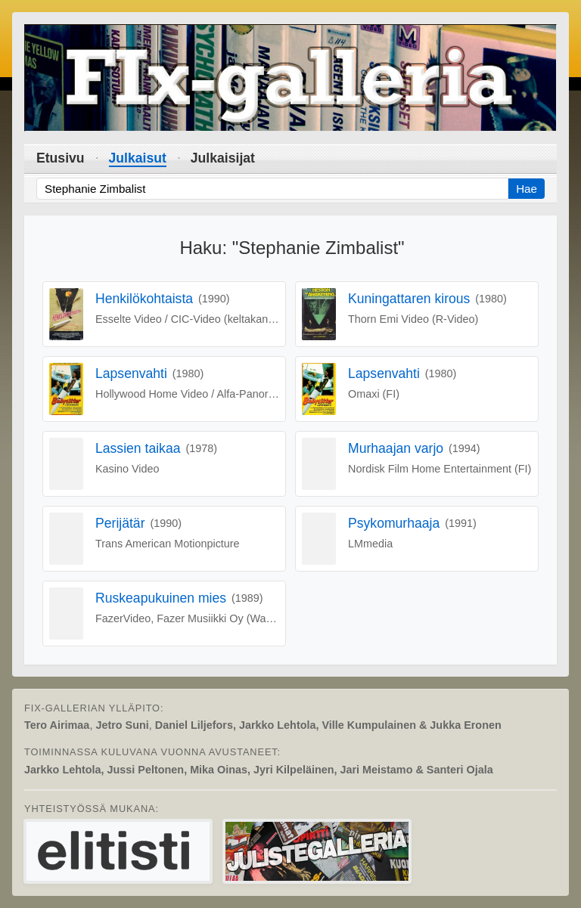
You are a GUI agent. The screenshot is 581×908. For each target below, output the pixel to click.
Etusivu (60, 158)
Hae (526, 188)
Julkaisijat (223, 158)
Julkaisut (137, 158)
